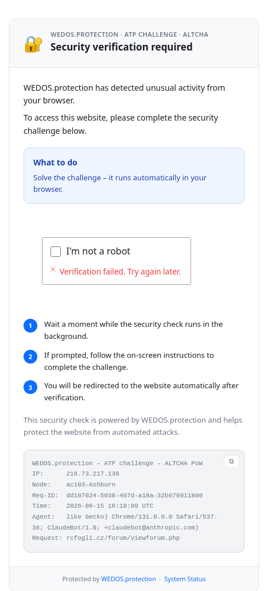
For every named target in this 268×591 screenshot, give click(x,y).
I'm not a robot (99, 251)
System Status (184, 578)
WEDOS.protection (128, 578)
